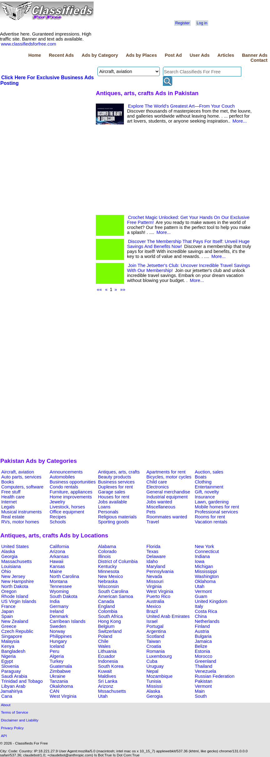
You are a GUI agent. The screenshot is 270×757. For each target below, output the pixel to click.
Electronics (157, 486)
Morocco (203, 656)
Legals (8, 506)
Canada (106, 601)
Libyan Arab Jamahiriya (12, 689)
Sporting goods (113, 521)
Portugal (155, 626)
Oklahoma (205, 581)
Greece (8, 626)
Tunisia (153, 681)
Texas (152, 551)
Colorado (107, 551)
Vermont (203, 591)
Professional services (216, 511)
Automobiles (62, 476)
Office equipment (67, 511)
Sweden (58, 626)
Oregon (9, 591)
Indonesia (108, 661)
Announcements (66, 471)
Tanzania (59, 681)
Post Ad (173, 55)
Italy (199, 606)
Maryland (155, 566)
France (8, 606)
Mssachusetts (112, 691)
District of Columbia (118, 561)
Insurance (205, 496)
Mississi (154, 686)
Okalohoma (61, 686)
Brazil (152, 611)
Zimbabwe (60, 671)
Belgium (106, 626)
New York (204, 546)
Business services (116, 481)
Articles (225, 55)
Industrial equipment (167, 496)
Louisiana (11, 566)
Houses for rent (113, 496)
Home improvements (71, 496)
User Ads (200, 55)
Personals (108, 511)
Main (200, 691)
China (201, 616)
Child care (156, 481)
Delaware (156, 556)
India (55, 601)
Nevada (154, 576)
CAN (54, 691)
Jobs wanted (159, 501)
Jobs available (112, 501)
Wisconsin (108, 586)
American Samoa (115, 596)
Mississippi (206, 571)
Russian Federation (214, 676)
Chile (103, 641)
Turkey (56, 661)
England (106, 606)
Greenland (205, 661)
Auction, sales (209, 471)
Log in (202, 23)
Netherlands (207, 621)
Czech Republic (17, 631)
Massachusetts (16, 561)
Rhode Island (14, 596)
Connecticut (207, 551)
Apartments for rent (165, 471)
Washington (207, 576)
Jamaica (203, 641)
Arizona (57, 551)
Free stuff (11, 491)
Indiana (202, 556)
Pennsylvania (160, 571)
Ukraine (58, 676)
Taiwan (153, 641)
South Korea (110, 666)
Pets (150, 511)
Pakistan (203, 681)
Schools (58, 521)
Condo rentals (64, 486)
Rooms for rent (210, 516)
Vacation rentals (211, 521)
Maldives (107, 676)
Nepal (152, 671)
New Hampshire (17, 581)
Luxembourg (159, 656)
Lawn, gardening (211, 501)
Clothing (203, 481)
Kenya (7, 646)
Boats (200, 476)
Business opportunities (73, 481)
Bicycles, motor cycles (168, 476)
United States (15, 546)
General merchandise (168, 491)
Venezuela (205, 671)
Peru (54, 651)
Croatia (153, 646)
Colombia (107, 611)
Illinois (104, 556)
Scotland (155, 636)
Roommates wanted (166, 516)
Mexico (153, 606)
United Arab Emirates (167, 616)
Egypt (7, 661)
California (59, 546)
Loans (104, 506)
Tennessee (61, 586)
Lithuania (107, 651)
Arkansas (59, 556)
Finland (202, 626)
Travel (152, 521)
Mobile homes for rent (217, 506)
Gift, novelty (207, 491)
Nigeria (8, 656)
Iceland (57, 646)
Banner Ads (255, 55)
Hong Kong (109, 621)
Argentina (156, 631)
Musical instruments (21, 511)
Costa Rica (206, 611)
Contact (259, 60)
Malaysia (10, 641)
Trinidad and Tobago (22, 681)
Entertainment (209, 486)
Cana (6, 696)
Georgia (9, 556)
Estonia (202, 651)
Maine (56, 571)
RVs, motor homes (20, 521)
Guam (201, 596)
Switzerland (110, 631)
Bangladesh (13, 651)
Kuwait (105, 671)
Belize (201, 646)
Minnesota (108, 571)
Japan (7, 611)
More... (240, 121)
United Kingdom (211, 601)
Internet (9, 501)
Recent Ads (61, 55)
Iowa (199, 561)
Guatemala (61, 666)
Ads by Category (100, 55)
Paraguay (11, 671)
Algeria (57, 656)
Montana (58, 581)
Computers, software (22, 486)
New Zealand (14, 621)
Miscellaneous (160, 506)
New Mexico (110, 576)
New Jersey (13, 576)
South (201, 696)
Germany (59, 606)
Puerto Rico (158, 596)
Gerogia (154, 696)
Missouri (155, 581)
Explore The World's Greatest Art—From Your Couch (181, 106)
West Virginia (159, 591)
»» (122, 289)
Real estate (12, 516)
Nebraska (108, 581)
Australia (155, 601)
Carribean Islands (68, 621)
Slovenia (10, 666)
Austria (202, 631)
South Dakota (63, 596)
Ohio (6, 571)
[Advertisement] (47, 133)
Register (182, 23)
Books (7, 481)
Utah (199, 586)
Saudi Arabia (14, 676)
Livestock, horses (67, 506)
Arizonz (105, 686)
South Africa (110, 616)
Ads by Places (141, 55)
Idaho (152, 561)
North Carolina (64, 576)
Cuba (151, 661)
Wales (104, 646)
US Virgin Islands (18, 601)
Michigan (204, 566)
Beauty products (114, 476)
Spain (7, 616)
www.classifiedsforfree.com (28, 43)
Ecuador (106, 656)
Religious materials (117, 516)
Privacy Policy (12, 728)
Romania (155, 651)
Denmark (59, 616)
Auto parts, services (21, 476)
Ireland (57, 611)
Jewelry (57, 501)
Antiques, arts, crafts (119, 471)
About (6, 705)
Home (34, 55)
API (4, 736)
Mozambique (159, 676)
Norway (57, 631)
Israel (152, 621)
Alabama (107, 546)
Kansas (57, 566)
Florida (153, 546)
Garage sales (111, 491)
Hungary (58, 641)
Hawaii (56, 561)
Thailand (203, 666)
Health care (13, 496)
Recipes (58, 516)
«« (99, 289)
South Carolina (113, 591)
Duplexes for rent (115, 486)
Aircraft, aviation (17, 471)
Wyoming (59, 591)
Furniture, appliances (71, 491)
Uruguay (155, 666)
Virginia (154, 586)
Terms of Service (14, 712)
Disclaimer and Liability (19, 720)
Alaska (8, 551)
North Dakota (14, 586)
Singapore (11, 636)
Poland (105, 636)
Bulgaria (203, 636)
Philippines (61, 636)
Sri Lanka (107, 681)
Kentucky (107, 566)
